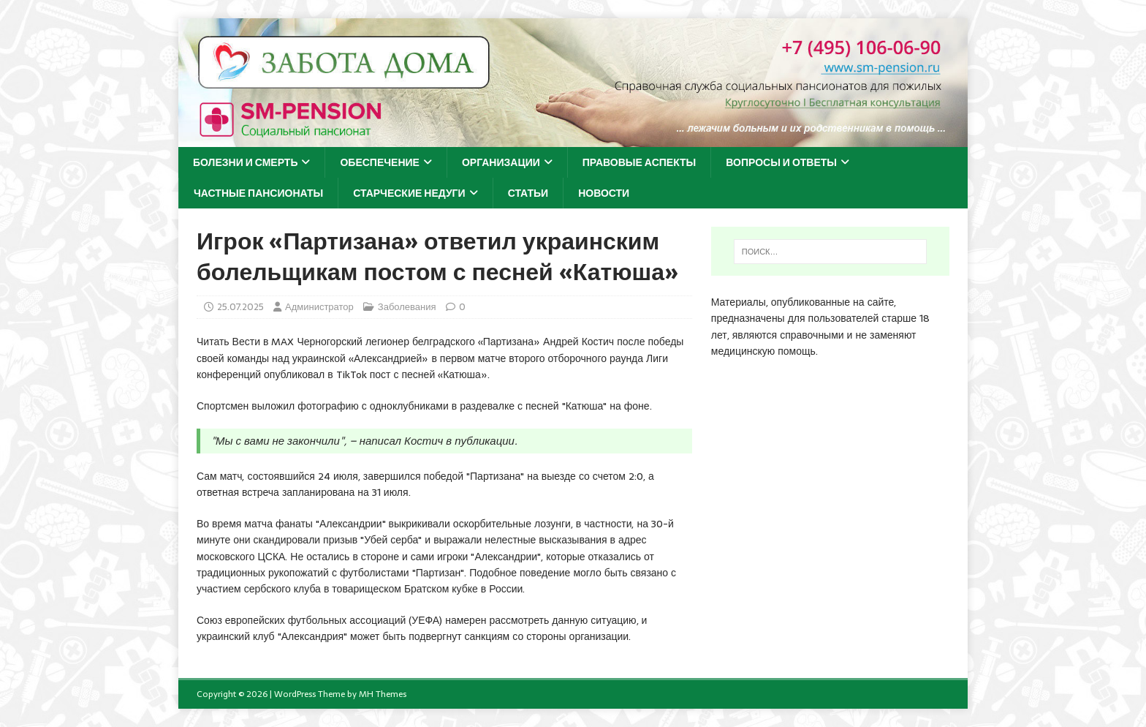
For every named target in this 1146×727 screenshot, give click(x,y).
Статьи (528, 193)
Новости (603, 193)
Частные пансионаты (258, 193)
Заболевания (407, 306)
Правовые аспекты (640, 162)
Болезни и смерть (245, 162)
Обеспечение (380, 162)
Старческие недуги (409, 193)
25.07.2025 (240, 306)
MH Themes (382, 694)
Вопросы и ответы (781, 162)
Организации (501, 162)
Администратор (319, 306)
